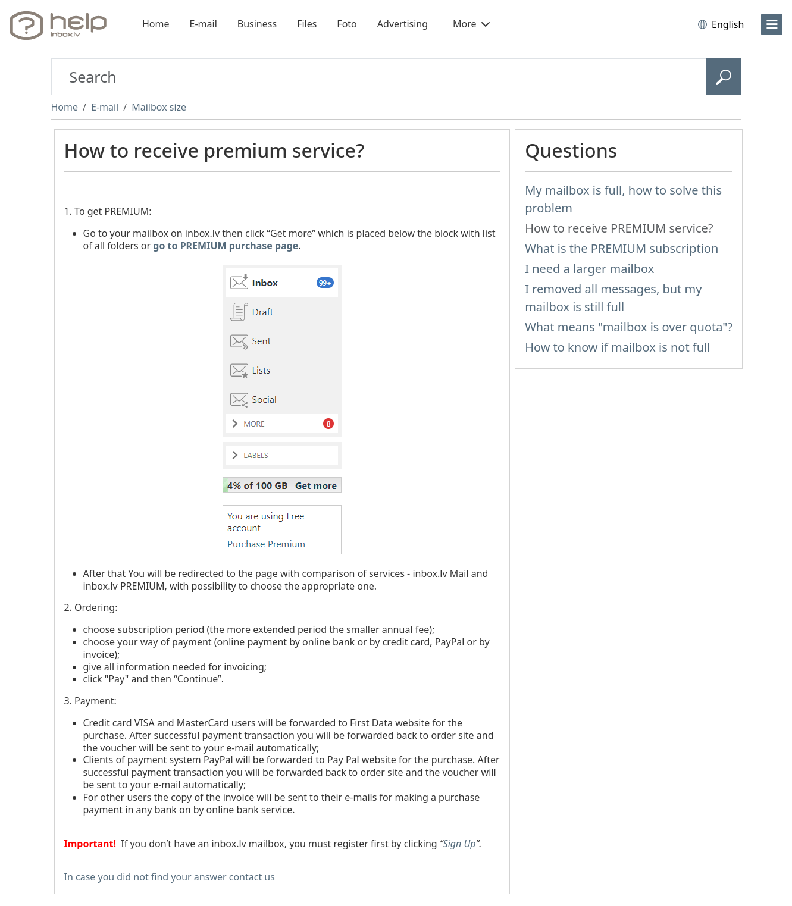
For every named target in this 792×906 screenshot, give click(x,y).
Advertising (402, 23)
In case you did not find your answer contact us (169, 876)
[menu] (771, 24)
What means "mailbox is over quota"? (628, 327)
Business (257, 23)
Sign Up (459, 843)
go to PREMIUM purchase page (225, 245)
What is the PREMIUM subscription (621, 248)
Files (307, 23)
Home (156, 23)
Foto (346, 23)
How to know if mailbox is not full (617, 347)
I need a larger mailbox (589, 269)
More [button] (471, 23)
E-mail (203, 23)
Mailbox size (159, 107)
